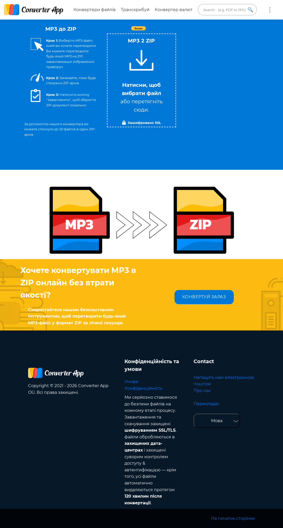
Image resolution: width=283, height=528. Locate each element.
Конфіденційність (143, 388)
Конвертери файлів (94, 9)
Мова (216, 420)
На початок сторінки (233, 518)
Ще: (270, 10)
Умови (131, 381)
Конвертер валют (174, 9)
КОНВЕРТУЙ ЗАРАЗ (204, 296)
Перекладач (207, 403)
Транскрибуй (135, 9)
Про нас (202, 390)
